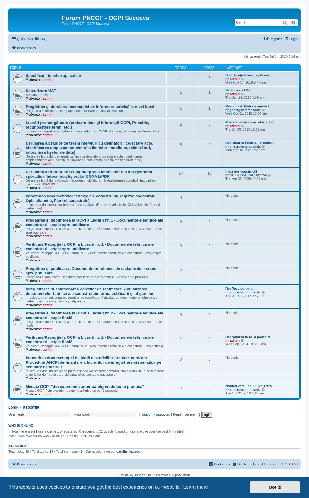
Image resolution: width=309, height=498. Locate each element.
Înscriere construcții (241, 171)
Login (13, 407)
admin (47, 79)
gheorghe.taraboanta (245, 110)
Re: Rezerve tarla (238, 288)
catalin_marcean (129, 451)
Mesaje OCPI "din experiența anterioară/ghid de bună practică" (85, 386)
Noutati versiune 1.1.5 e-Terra (248, 386)
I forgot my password (154, 414)
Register (31, 407)
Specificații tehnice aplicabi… (248, 75)
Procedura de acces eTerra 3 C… (251, 122)
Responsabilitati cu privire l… (248, 106)
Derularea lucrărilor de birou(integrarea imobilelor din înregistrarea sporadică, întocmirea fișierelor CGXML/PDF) (89, 174)
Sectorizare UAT (41, 90)
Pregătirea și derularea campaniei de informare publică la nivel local (90, 106)
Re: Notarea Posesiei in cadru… (250, 143)
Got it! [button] (275, 487)
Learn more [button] (195, 487)
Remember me (186, 414)
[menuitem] (40, 39)
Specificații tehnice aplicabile (53, 75)
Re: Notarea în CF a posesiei (247, 337)
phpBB (138, 475)
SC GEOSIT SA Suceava (248, 175)
